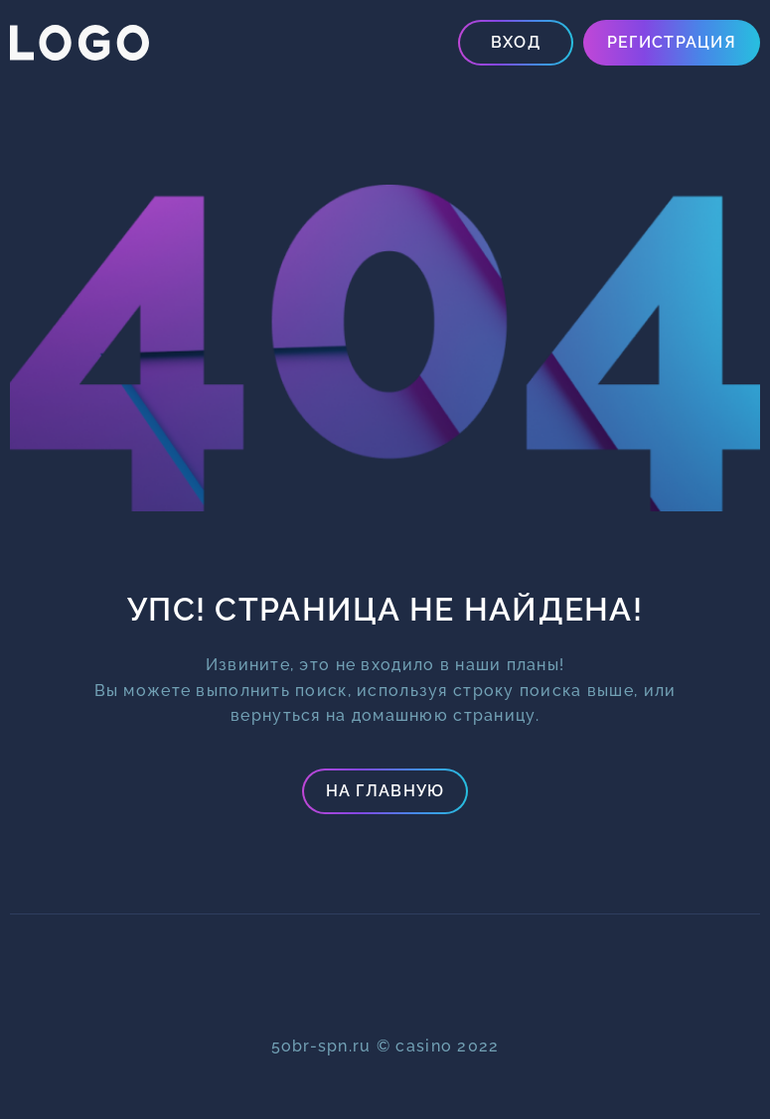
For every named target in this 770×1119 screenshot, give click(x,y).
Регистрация (671, 42)
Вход (515, 42)
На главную (385, 790)
